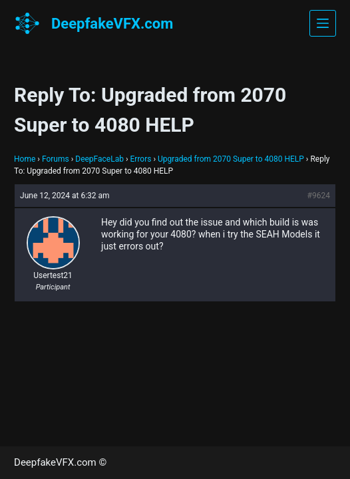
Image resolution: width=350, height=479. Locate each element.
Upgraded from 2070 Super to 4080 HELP (231, 159)
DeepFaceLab (99, 159)
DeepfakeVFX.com (112, 23)
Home (24, 159)
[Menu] (322, 23)
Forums (55, 159)
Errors (141, 159)
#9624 (318, 195)
